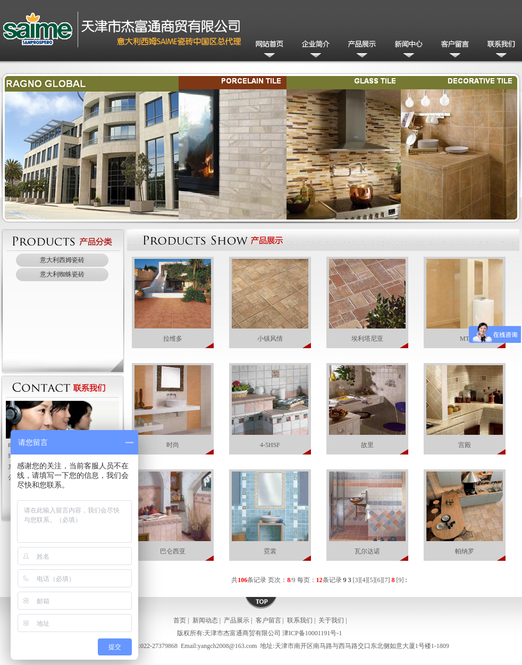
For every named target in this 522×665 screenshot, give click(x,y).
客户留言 (453, 50)
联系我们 (499, 50)
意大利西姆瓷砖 (62, 260)
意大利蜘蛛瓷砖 (62, 274)
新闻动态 (406, 50)
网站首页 (268, 50)
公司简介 (314, 50)
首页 (179, 620)
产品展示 (360, 50)
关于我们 (331, 620)
